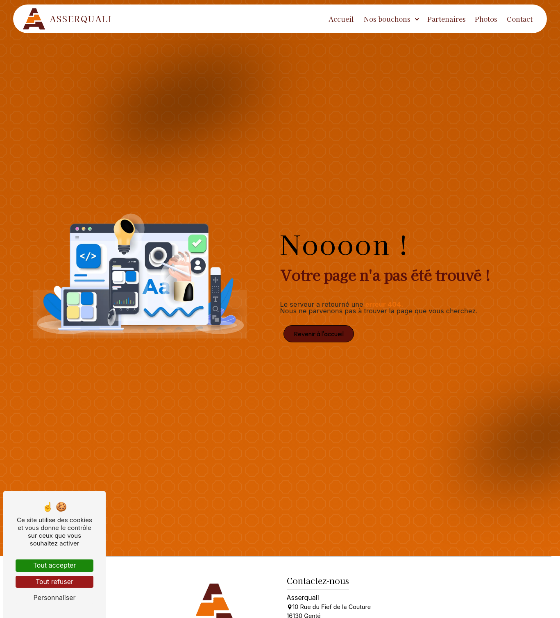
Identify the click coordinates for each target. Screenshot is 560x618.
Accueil (341, 19)
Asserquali (67, 19)
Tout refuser (54, 581)
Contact (520, 19)
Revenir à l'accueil (319, 334)
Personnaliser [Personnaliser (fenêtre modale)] (55, 597)
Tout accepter (54, 565)
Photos (486, 19)
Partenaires (446, 19)
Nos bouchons (387, 19)
